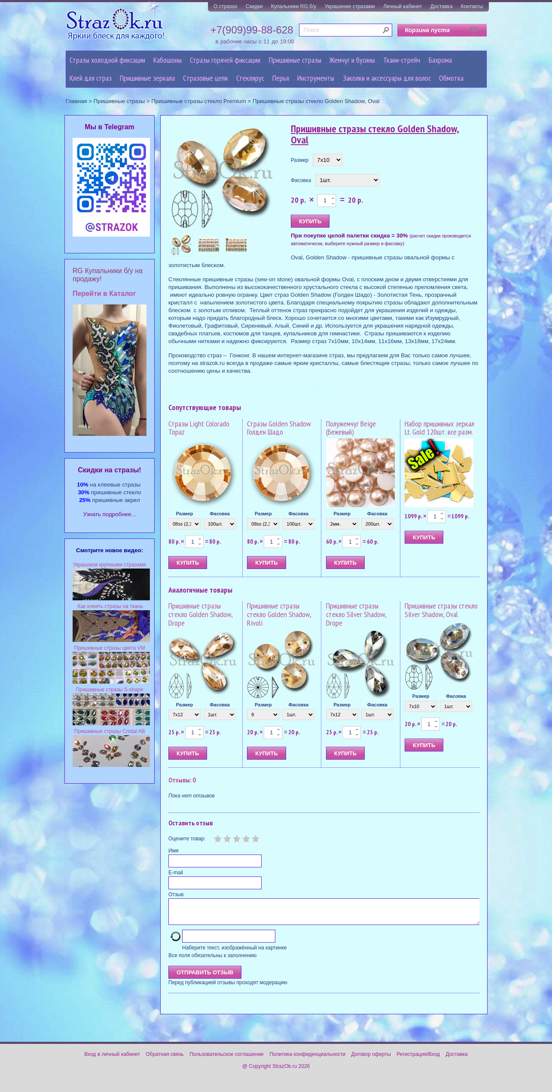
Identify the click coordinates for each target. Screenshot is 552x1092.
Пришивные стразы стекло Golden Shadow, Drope (200, 614)
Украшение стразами (350, 6)
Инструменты (315, 78)
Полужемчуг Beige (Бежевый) (351, 428)
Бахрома (440, 60)
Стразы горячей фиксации (225, 60)
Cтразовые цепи (205, 78)
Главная (76, 101)
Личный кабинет (402, 6)
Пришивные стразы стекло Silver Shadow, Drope (356, 614)
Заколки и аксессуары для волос (387, 78)
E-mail (175, 873)
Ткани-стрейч (401, 60)
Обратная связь (164, 1059)
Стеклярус (250, 78)
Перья (280, 78)
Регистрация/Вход (418, 1059)
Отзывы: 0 (182, 780)
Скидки (254, 6)
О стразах (225, 6)
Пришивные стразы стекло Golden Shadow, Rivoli (279, 614)
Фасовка (301, 180)
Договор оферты (371, 1059)
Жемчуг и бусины (352, 60)
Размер (299, 160)
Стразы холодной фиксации (107, 60)
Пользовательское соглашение (226, 1059)
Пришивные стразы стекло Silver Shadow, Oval (441, 610)
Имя (173, 851)
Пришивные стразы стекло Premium (198, 101)
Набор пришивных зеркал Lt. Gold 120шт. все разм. (439, 428)
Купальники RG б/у (294, 6)
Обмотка (451, 78)
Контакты (472, 6)
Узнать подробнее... (109, 514)
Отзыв (175, 894)
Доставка (441, 6)
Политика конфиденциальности (307, 1059)
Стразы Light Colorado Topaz (198, 428)
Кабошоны (167, 60)
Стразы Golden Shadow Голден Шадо (279, 428)
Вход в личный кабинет (112, 1059)
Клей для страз (91, 78)
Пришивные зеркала (147, 78)
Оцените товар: (186, 839)
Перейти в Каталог (104, 293)
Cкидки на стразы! (109, 470)
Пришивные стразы (295, 60)
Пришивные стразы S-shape (109, 690)
